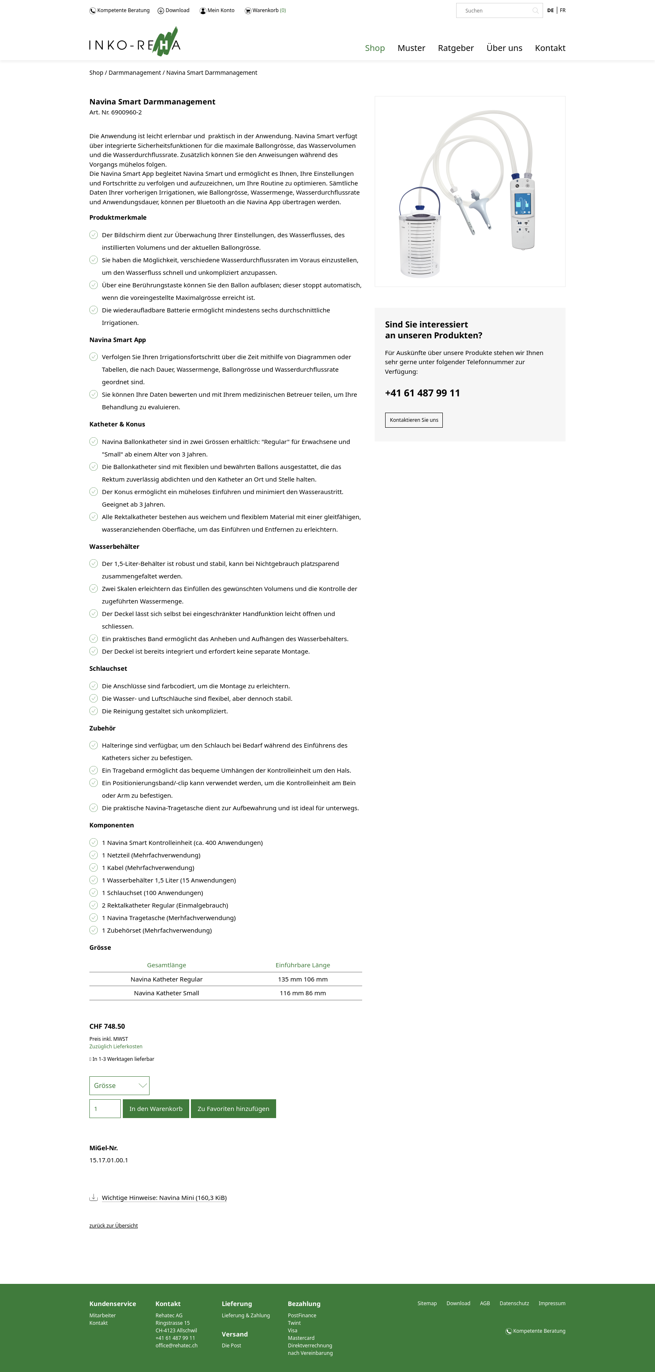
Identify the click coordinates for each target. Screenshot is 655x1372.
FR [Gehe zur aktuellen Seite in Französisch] (563, 10)
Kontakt (98, 1322)
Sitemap (427, 1303)
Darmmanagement (135, 72)
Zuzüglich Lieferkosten (115, 1046)
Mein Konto (217, 10)
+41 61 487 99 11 (175, 1338)
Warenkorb (265, 10)
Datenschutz (514, 1303)
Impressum (552, 1303)
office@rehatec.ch (176, 1345)
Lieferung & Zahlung (246, 1315)
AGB (485, 1303)
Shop (96, 72)
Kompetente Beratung (119, 10)
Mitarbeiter (102, 1315)
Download (173, 10)
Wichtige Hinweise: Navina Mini (164, 1197)
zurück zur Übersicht (113, 1225)
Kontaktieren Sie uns (414, 420)
